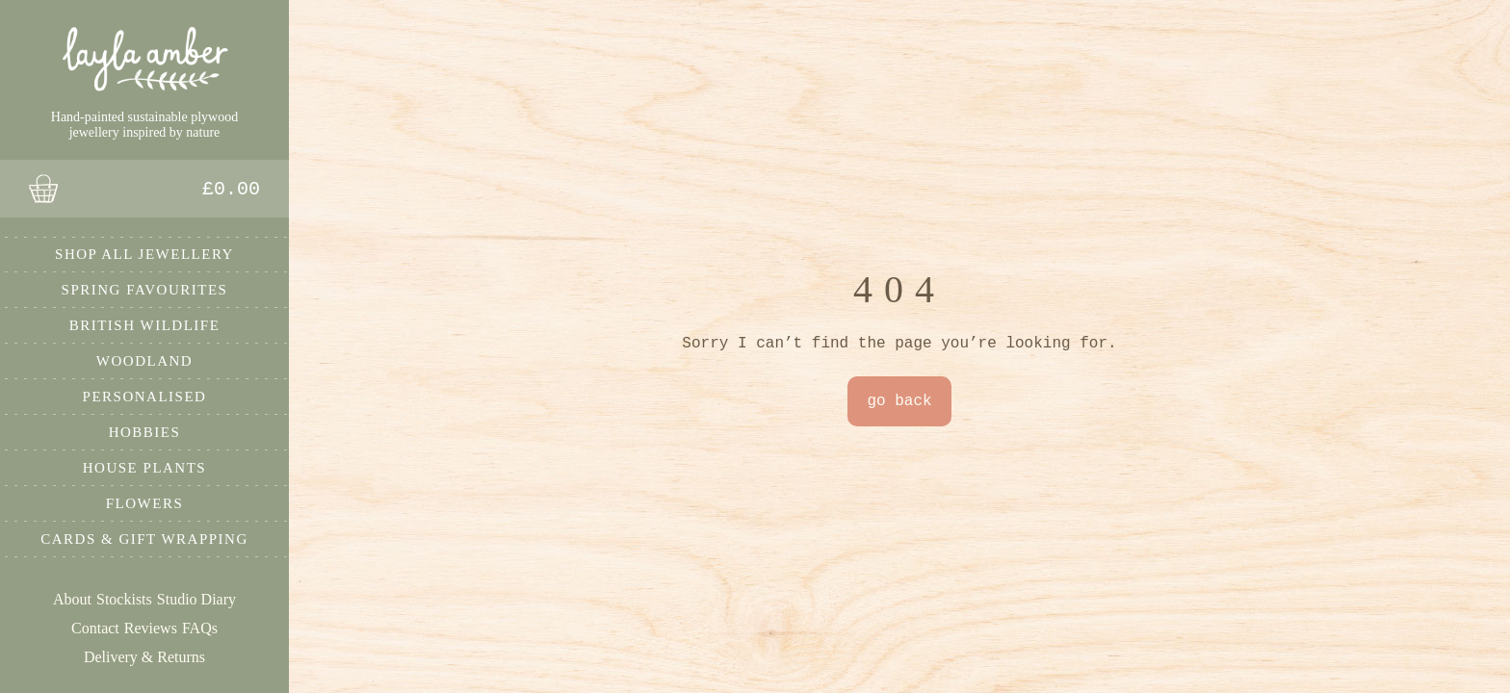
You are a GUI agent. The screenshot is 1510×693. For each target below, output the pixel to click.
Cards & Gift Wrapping (144, 539)
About (72, 599)
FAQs (200, 628)
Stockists (124, 599)
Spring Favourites (145, 289)
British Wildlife (145, 325)
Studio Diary (196, 599)
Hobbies (145, 432)
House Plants (144, 467)
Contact (95, 628)
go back (899, 401)
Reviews (150, 628)
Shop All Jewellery (144, 254)
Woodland (144, 361)
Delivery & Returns (144, 657)
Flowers (145, 503)
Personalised (145, 396)
